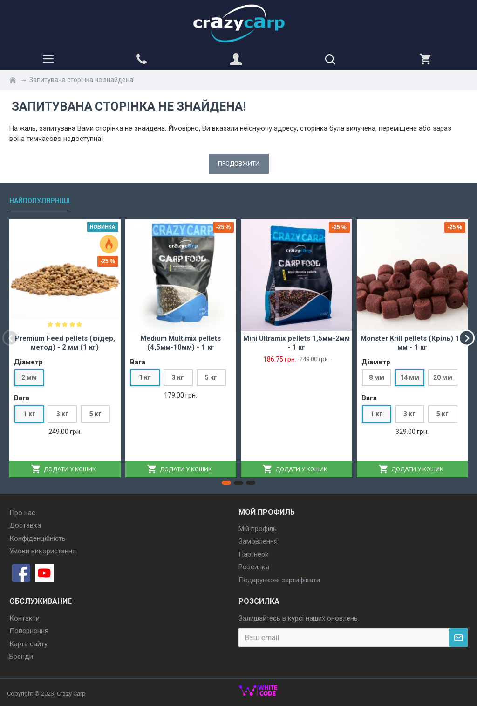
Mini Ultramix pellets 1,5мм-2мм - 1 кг (296, 343)
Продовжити (238, 163)
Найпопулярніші (39, 200)
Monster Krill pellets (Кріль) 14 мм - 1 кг (412, 343)
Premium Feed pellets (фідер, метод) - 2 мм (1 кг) (65, 343)
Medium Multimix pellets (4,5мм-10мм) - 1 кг (180, 343)
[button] (10, 337)
